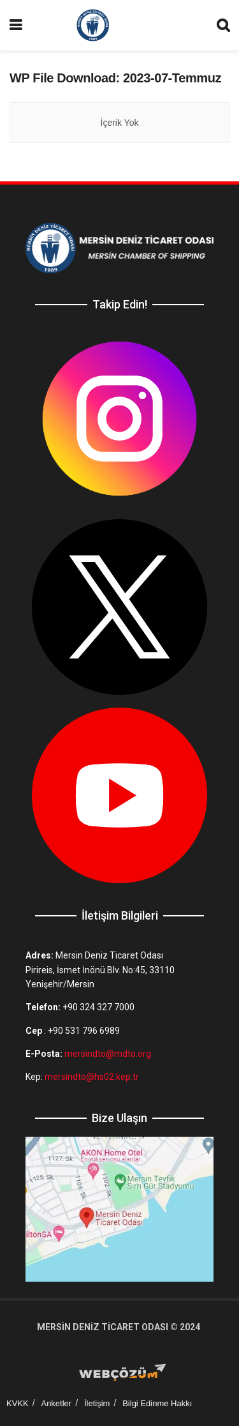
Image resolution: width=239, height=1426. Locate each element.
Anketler (56, 1403)
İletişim (97, 1403)
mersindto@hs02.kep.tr (92, 1077)
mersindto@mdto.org (107, 1054)
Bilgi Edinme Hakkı (157, 1403)
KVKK (17, 1403)
